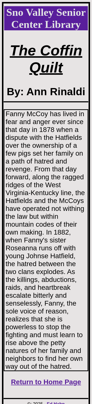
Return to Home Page (46, 382)
